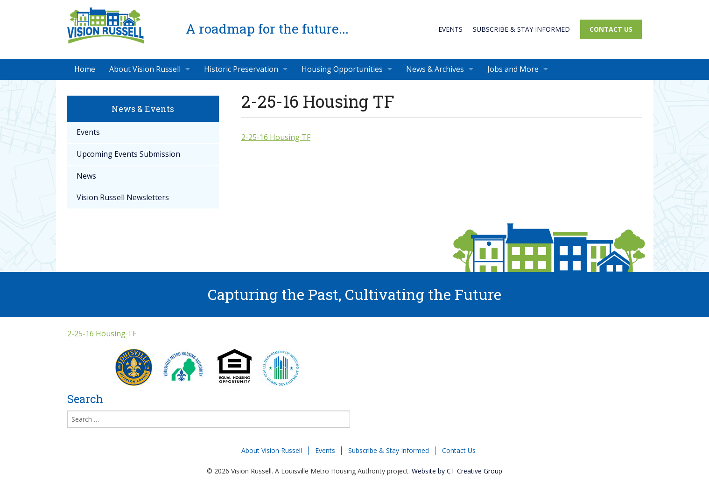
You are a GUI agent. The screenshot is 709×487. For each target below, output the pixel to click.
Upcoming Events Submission (128, 154)
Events (450, 29)
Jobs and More (513, 69)
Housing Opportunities (342, 69)
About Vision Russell (145, 69)
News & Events (143, 108)
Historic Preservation (241, 69)
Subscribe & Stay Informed (521, 29)
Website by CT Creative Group (457, 470)
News (86, 176)
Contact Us (611, 29)
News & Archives (435, 69)
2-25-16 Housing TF (275, 137)
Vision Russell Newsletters (123, 197)
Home (84, 69)
